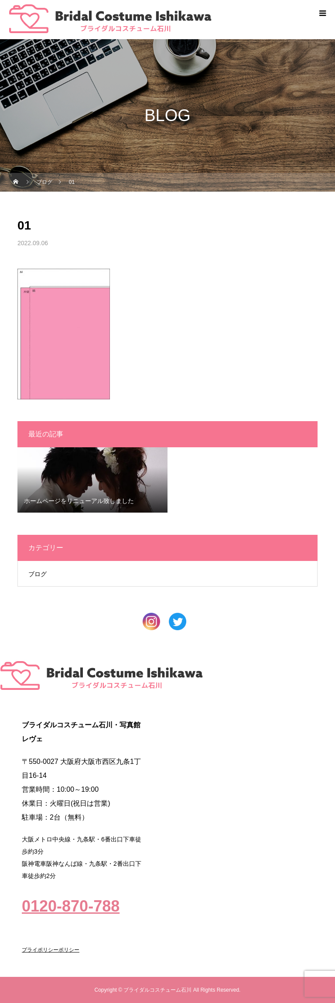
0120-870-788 (71, 906)
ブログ (37, 574)
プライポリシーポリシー (50, 950)
